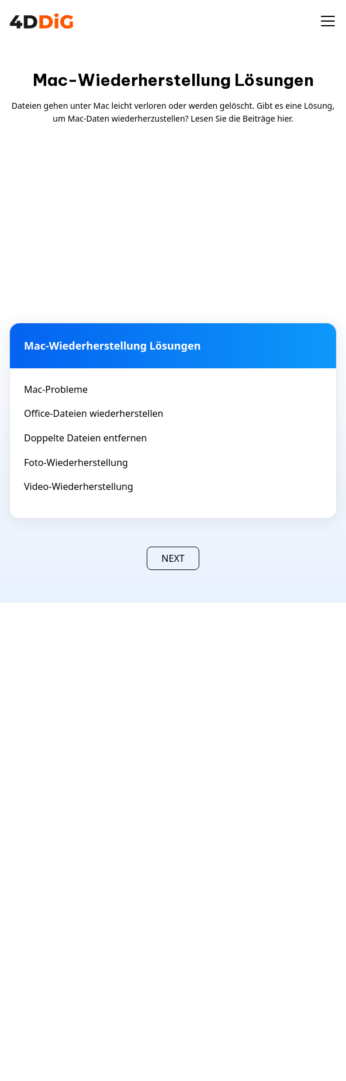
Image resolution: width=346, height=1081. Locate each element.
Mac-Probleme (56, 389)
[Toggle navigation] (328, 21)
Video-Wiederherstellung (78, 486)
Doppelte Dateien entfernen (85, 437)
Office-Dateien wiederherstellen (94, 413)
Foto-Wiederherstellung (76, 462)
